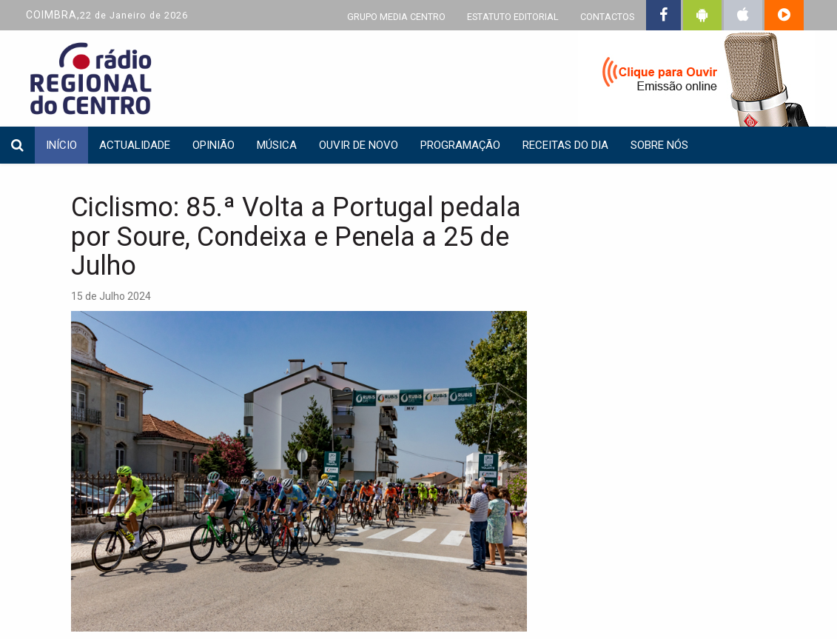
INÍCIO (61, 145)
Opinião (213, 145)
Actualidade (134, 145)
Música (277, 145)
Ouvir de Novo (358, 145)
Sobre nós (659, 145)
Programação (460, 145)
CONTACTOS (607, 16)
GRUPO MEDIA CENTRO (396, 16)
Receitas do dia (565, 145)
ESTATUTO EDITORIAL (513, 16)
